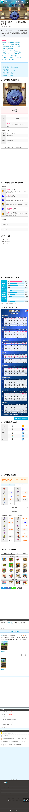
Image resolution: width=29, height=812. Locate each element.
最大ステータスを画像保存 (21, 418)
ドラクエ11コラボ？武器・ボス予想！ (11, 46)
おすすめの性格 (6, 69)
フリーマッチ (18, 583)
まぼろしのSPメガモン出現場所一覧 (11, 52)
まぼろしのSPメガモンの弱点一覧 (10, 54)
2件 (13, 26)
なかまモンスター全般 (7, 553)
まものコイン (11, 571)
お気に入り (25, 560)
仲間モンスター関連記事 (8, 75)
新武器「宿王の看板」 (7, 48)
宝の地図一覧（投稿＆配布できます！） (12, 42)
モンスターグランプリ (21, 553)
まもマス (25, 571)
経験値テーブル (18, 565)
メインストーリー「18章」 (9, 60)
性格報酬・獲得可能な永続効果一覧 (14, 147)
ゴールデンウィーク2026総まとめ (10, 56)
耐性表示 (21, 485)
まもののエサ (18, 571)
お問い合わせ (19, 798)
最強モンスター (4, 583)
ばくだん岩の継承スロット (8, 72)
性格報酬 (25, 565)
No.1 (2, 655)
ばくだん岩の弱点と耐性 (8, 74)
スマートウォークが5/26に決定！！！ (11, 44)
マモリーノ (11, 583)
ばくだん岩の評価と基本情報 (9, 66)
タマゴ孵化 (18, 560)
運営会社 (13, 798)
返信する (3, 651)
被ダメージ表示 (7, 485)
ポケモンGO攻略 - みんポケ (6, 793)
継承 (4, 571)
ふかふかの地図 (18, 576)
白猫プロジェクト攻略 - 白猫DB (7, 785)
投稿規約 (10, 623)
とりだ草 (4, 576)
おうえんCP (25, 576)
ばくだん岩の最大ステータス (9, 70)
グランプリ (25, 583)
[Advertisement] (14, 165)
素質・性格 (4, 565)
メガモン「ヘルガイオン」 (9, 50)
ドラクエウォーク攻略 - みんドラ (14, 2)
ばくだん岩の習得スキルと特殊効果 (10, 67)
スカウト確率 (11, 565)
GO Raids (2, 790)
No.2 (2, 635)
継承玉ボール (11, 576)
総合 (4, 560)
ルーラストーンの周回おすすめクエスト (12, 58)
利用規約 (8, 798)
